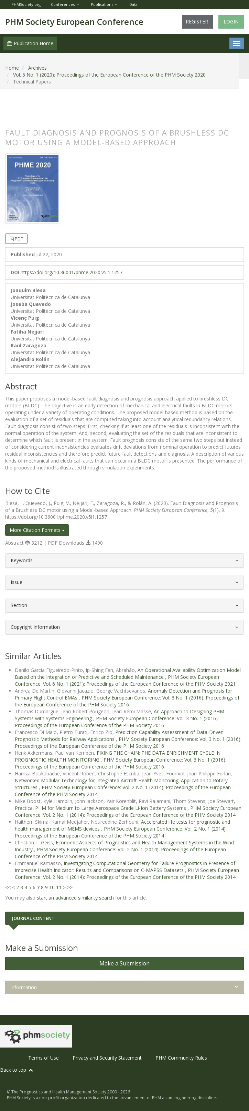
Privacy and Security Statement (107, 1057)
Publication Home (30, 43)
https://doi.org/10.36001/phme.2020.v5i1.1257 (71, 272)
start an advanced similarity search (75, 897)
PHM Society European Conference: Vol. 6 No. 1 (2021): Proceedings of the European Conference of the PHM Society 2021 (125, 680)
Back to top (17, 1070)
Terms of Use (43, 1057)
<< (8, 887)
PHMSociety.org (26, 4)
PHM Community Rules (181, 1057)
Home (12, 68)
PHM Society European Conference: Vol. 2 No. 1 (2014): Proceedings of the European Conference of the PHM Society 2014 (128, 811)
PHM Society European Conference (74, 21)
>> (70, 887)
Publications (102, 4)
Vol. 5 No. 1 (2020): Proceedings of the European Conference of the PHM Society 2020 (109, 74)
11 (59, 887)
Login (231, 21)
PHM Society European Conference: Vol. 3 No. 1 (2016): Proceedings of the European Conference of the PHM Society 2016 (127, 701)
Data (133, 4)
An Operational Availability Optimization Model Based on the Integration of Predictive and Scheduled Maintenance (128, 673)
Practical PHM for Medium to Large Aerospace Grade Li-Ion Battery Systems (101, 808)
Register (197, 21)
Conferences (63, 4)
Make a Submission (124, 963)
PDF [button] (19, 239)
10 (52, 887)
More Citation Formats (37, 530)
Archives (37, 68)
